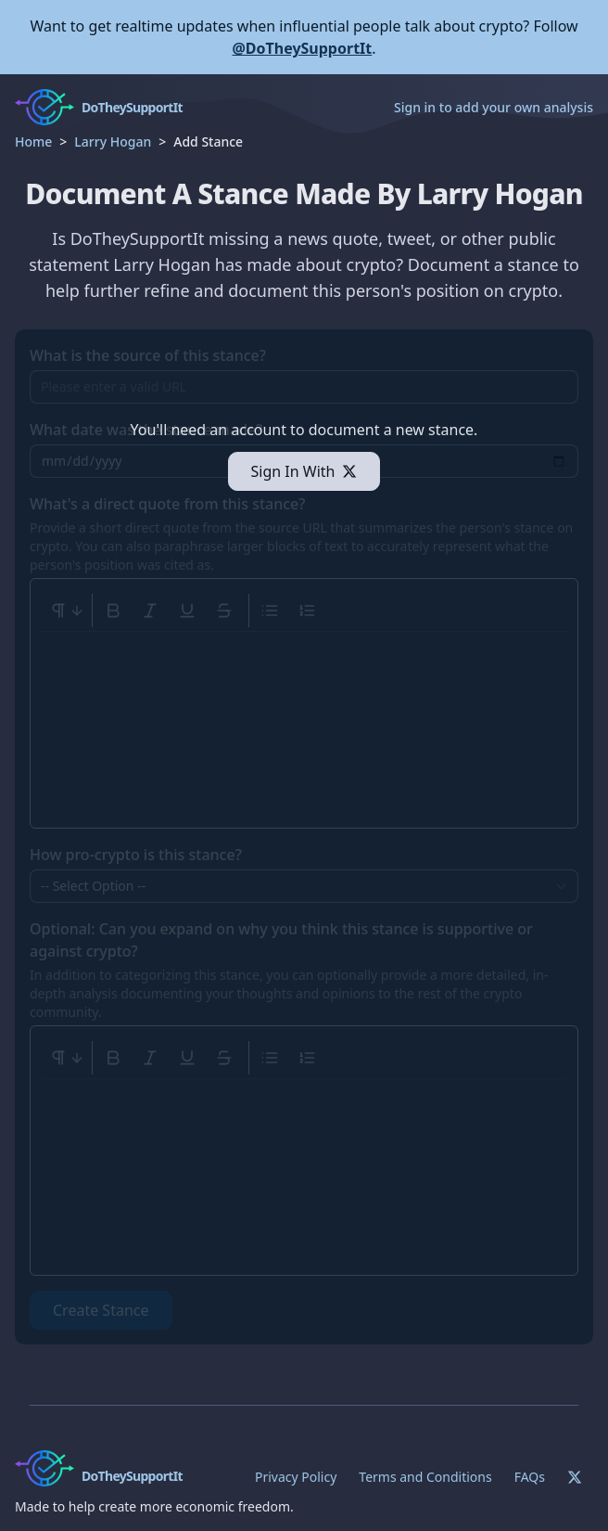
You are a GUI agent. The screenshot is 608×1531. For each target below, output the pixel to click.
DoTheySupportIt (132, 1476)
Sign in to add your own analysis (493, 107)
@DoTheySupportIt (302, 48)
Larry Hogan (112, 141)
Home (33, 141)
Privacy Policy (295, 1477)
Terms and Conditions (425, 1477)
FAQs (529, 1477)
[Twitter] (574, 1477)
